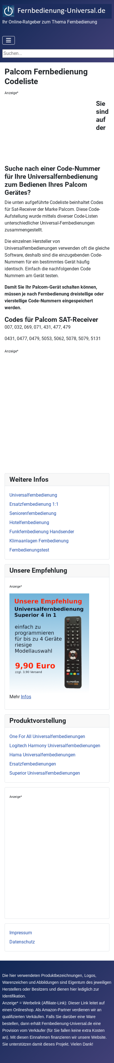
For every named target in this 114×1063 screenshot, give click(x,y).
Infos (26, 696)
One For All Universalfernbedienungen (47, 736)
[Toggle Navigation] (8, 40)
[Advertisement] (50, 131)
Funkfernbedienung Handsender (41, 531)
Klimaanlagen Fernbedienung (39, 541)
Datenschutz (22, 942)
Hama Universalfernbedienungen (42, 754)
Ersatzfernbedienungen (32, 764)
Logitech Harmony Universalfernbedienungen (54, 745)
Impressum (20, 932)
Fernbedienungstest (29, 550)
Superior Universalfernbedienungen (44, 773)
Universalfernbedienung (33, 495)
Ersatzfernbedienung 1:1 (34, 504)
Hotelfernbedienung (29, 522)
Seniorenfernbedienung (32, 513)
